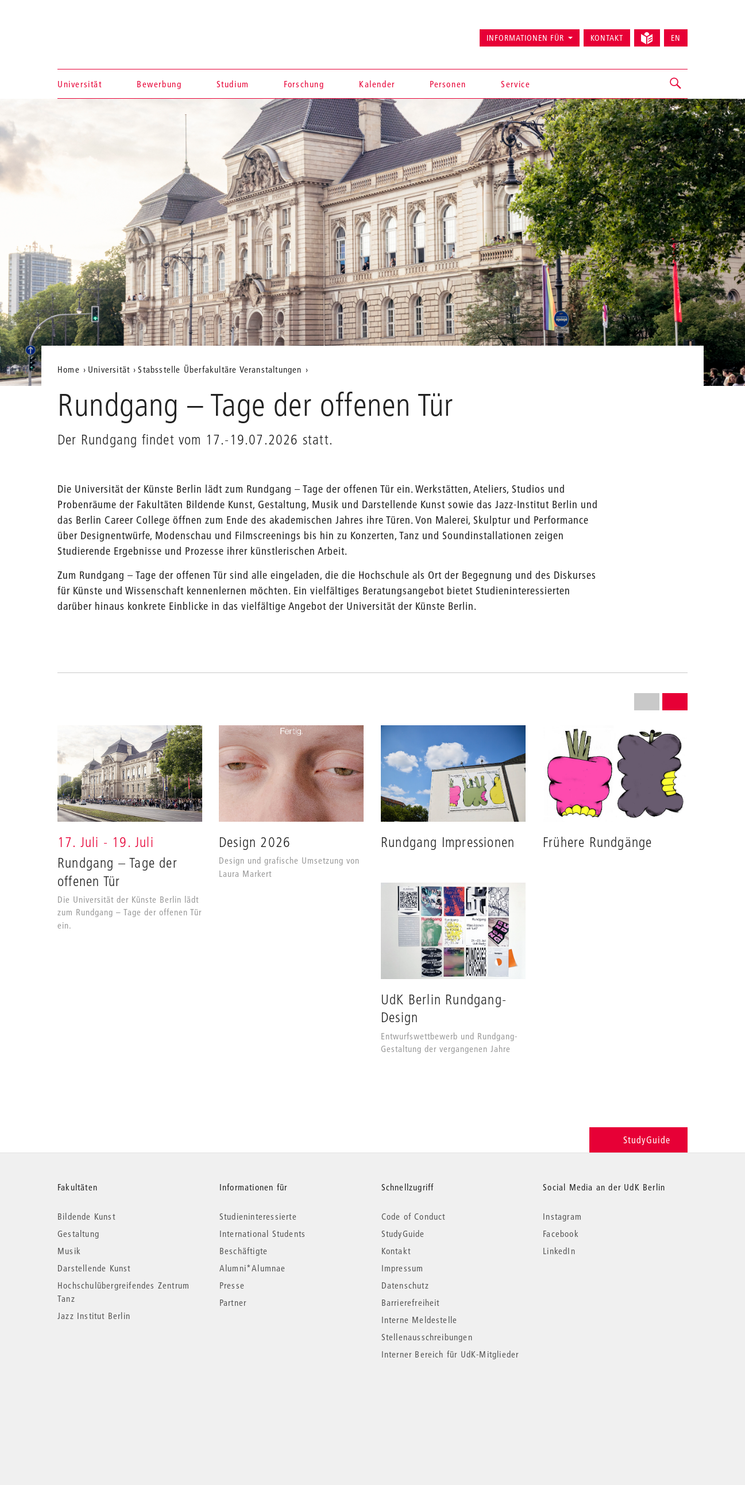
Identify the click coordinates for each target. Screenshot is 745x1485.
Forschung (304, 84)
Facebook (561, 1233)
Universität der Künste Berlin (102, 33)
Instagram (562, 1216)
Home (68, 369)
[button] (676, 83)
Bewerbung (159, 84)
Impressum (402, 1268)
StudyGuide (638, 1140)
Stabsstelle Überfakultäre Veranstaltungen (220, 369)
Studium (233, 84)
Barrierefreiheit (410, 1302)
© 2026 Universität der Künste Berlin (117, 1402)
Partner (232, 1302)
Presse (232, 1285)
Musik (69, 1250)
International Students (262, 1233)
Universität (79, 84)
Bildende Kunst (86, 1216)
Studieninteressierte (258, 1216)
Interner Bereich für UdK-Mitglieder (450, 1354)
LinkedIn (559, 1250)
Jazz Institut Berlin (93, 1315)
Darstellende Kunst (94, 1268)
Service (515, 84)
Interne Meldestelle (419, 1319)
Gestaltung (78, 1233)
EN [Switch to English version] (676, 38)
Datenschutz (405, 1285)
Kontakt (606, 38)
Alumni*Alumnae (252, 1268)
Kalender (377, 84)
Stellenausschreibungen (427, 1337)
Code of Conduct (413, 1216)
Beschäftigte (243, 1250)
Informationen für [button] (525, 38)
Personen (448, 84)
